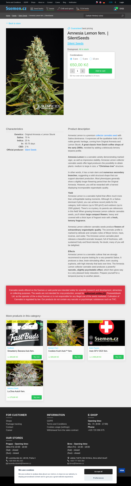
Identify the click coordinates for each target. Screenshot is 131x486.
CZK (111, 2)
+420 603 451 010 (15, 461)
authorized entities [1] (95, 293)
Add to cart (100, 71)
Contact (49, 2)
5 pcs (85, 59)
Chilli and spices (65, 9)
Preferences (98, 478)
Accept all (98, 472)
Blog (64, 2)
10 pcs (96, 59)
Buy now (37, 357)
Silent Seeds (23, 16)
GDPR (26, 2)
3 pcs (75, 59)
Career (57, 2)
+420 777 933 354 (77, 461)
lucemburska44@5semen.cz (19, 463)
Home (8, 16)
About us (41, 2)
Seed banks (36, 9)
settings (65, 427)
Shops (33, 2)
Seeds (50, 9)
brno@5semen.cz (77, 463)
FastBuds (10, 348)
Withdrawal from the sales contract (62, 430)
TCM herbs (83, 9)
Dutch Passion (94, 348)
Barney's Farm (53, 348)
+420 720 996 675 (96, 430)
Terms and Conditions (13, 2)
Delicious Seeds (12, 388)
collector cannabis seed (106, 135)
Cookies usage (54, 427)
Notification (72, 2)
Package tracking (14, 424)
